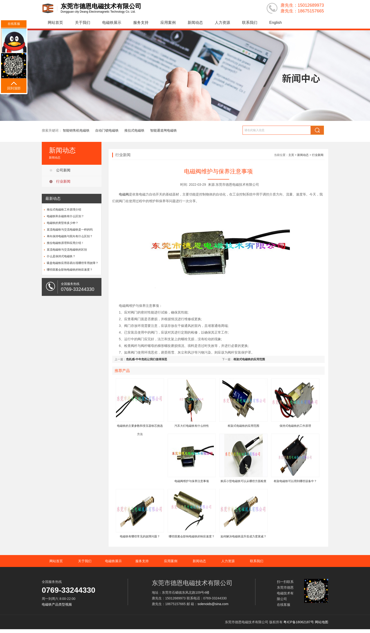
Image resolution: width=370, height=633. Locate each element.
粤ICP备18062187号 (298, 622)
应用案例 (168, 23)
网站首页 (55, 23)
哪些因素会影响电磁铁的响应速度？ (70, 269)
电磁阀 (124, 194)
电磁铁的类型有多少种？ (62, 223)
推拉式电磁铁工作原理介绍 (64, 209)
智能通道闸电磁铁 (163, 130)
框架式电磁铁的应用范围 (249, 359)
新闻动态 (195, 23)
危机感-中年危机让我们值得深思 (146, 359)
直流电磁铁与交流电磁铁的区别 (67, 249)
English (275, 23)
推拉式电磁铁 (134, 130)
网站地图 (321, 622)
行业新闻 (63, 181)
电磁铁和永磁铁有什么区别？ (65, 216)
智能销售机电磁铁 (76, 130)
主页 (291, 155)
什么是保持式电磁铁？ (61, 256)
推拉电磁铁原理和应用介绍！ (65, 243)
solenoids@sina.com (212, 604)
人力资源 (222, 23)
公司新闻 (63, 170)
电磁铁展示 (111, 23)
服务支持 (140, 23)
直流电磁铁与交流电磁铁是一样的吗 (70, 229)
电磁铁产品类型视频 (57, 604)
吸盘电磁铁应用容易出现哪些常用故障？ (72, 263)
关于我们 (82, 23)
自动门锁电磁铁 (107, 130)
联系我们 (249, 23)
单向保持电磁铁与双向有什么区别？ (70, 236)
